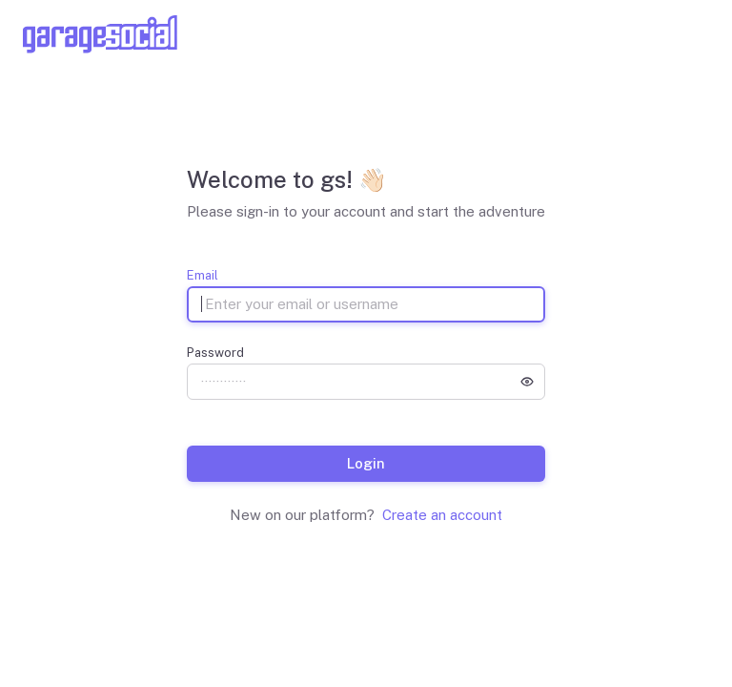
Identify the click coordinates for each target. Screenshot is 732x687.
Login (366, 463)
